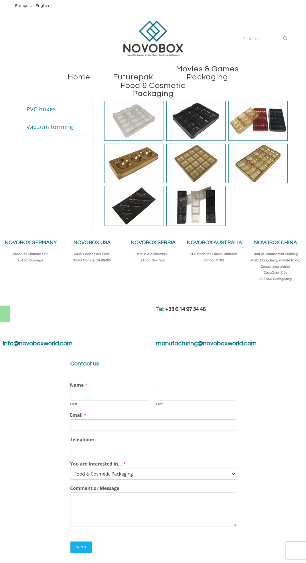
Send (81, 547)
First (74, 404)
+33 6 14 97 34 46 (185, 309)
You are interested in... (98, 464)
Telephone (82, 440)
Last (159, 404)
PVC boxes (41, 109)
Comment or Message (95, 488)
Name (79, 385)
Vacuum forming (49, 127)
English (42, 6)
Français (23, 6)
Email (78, 415)
